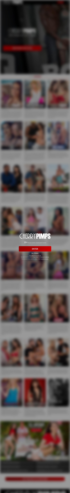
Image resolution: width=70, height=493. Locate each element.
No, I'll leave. (35, 253)
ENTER (35, 249)
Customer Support (44, 258)
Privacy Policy (35, 256)
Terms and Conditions (44, 256)
